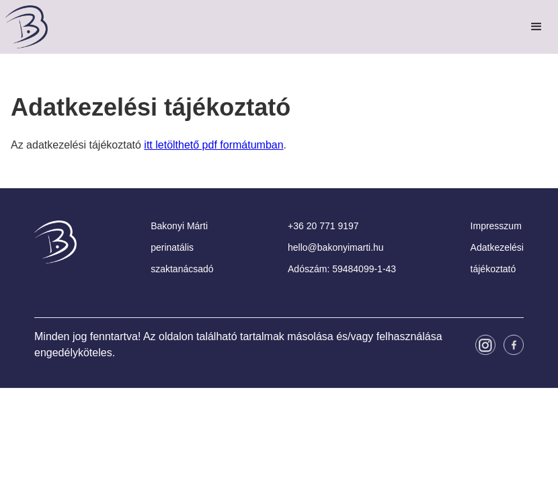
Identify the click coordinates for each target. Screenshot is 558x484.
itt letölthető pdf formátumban (213, 145)
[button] (536, 27)
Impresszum (496, 225)
